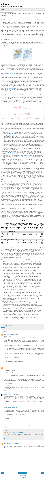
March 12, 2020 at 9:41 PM (12, 407)
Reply (5, 363)
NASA (24, 62)
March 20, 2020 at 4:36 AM (14, 443)
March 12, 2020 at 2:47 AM (13, 394)
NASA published (13, 42)
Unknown (9, 432)
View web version (22, 475)
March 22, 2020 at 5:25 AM (17, 432)
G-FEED (5, 4)
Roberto (5, 394)
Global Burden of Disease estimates (11, 152)
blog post (11, 86)
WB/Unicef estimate (22, 155)
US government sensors (13, 88)
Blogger (25, 477)
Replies (6, 430)
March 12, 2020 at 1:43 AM (12, 334)
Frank (5, 334)
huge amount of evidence (11, 73)
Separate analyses (5, 64)
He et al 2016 (13, 133)
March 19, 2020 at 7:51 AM (15, 424)
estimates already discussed (7, 84)
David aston (6, 443)
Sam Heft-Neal (9, 204)
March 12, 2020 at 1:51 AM (12, 367)
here (24, 145)
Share (3, 327)
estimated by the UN (18, 160)
